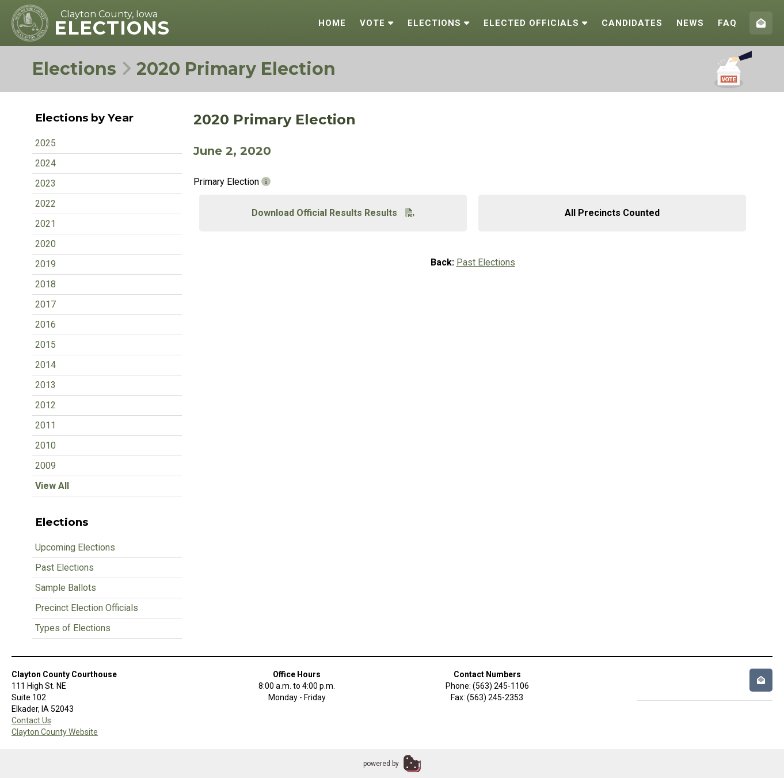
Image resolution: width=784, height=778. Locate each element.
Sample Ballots (65, 587)
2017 (45, 304)
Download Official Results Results (333, 212)
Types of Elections (73, 628)
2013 (45, 384)
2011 (45, 425)
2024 (45, 163)
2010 (45, 445)
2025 (45, 143)
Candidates (632, 23)
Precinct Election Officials (86, 607)
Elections (439, 23)
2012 (45, 405)
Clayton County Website (55, 732)
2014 (45, 364)
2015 (45, 344)
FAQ (727, 23)
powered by (381, 764)
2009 (45, 465)
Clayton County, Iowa (109, 14)
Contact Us (31, 720)
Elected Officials (536, 23)
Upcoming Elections (75, 547)
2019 (45, 264)
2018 (45, 284)
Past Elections (64, 567)
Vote (377, 23)
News (690, 23)
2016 (45, 324)
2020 (45, 243)
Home (332, 23)
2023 (45, 183)
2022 (45, 203)
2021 (45, 223)
